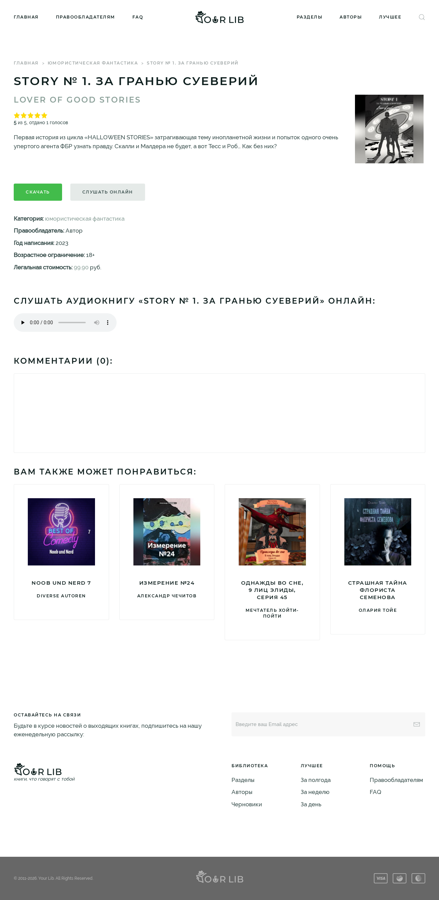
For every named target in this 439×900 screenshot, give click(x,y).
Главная (26, 17)
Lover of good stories (77, 100)
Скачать (38, 192)
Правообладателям (85, 17)
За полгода (316, 779)
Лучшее (390, 17)
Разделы (310, 17)
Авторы (351, 17)
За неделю (315, 791)
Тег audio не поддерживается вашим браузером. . (65, 322)
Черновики (247, 804)
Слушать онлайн (107, 192)
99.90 (81, 267)
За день (311, 804)
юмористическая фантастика (93, 63)
